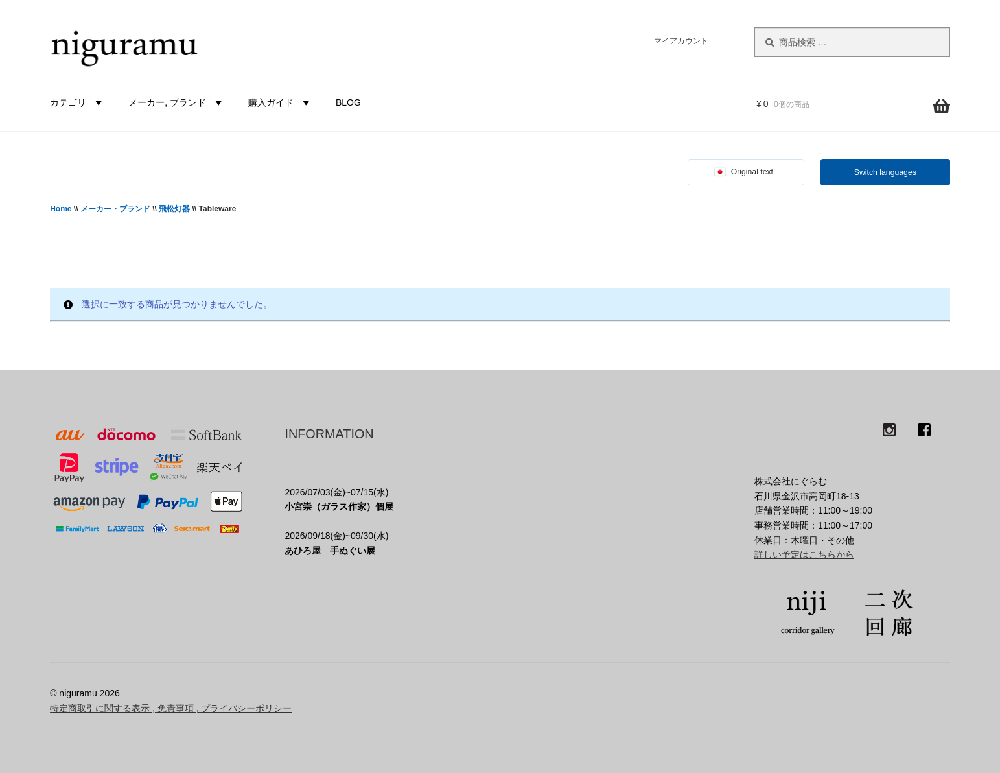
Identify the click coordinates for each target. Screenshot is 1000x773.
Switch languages (885, 172)
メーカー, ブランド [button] (177, 102)
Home (60, 208)
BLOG (348, 102)
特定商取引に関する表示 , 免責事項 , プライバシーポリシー (171, 708)
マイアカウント (681, 40)
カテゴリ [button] (78, 102)
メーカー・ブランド (115, 208)
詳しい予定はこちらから (804, 554)
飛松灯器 (174, 208)
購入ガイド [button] (280, 102)
